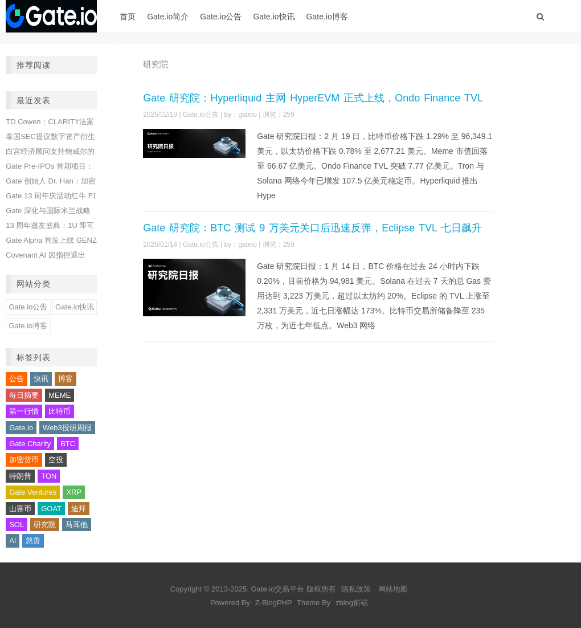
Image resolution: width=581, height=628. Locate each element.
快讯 (41, 378)
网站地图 (393, 589)
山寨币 (20, 508)
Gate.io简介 (168, 16)
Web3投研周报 (67, 427)
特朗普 (20, 476)
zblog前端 (351, 602)
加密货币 (24, 459)
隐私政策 (356, 589)
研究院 (45, 524)
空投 (55, 459)
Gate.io (21, 427)
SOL (16, 524)
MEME (59, 395)
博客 (65, 378)
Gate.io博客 (327, 16)
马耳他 (77, 524)
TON (48, 476)
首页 (128, 16)
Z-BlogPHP (273, 602)
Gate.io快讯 (273, 16)
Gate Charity (30, 443)
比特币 (59, 411)
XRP (73, 492)
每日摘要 (24, 395)
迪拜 (78, 508)
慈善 (33, 540)
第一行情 (24, 411)
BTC (67, 443)
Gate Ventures (32, 492)
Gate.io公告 (221, 16)
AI (12, 540)
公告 (16, 378)
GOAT (51, 508)
